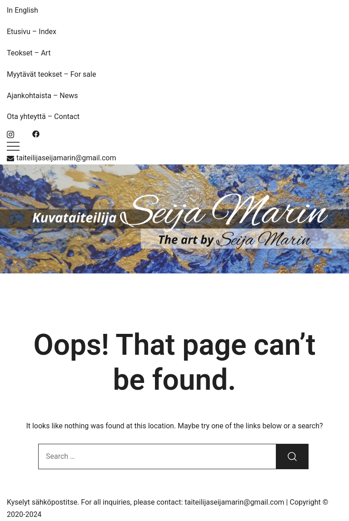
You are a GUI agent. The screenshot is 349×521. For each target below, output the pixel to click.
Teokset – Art (28, 53)
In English (22, 10)
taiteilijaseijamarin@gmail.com (61, 158)
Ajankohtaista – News (42, 95)
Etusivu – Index (31, 31)
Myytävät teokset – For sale (51, 74)
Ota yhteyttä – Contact (43, 116)
